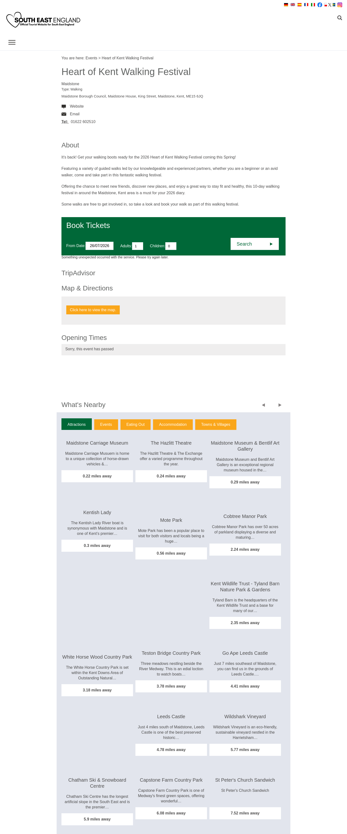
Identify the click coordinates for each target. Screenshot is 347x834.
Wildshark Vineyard (245, 716)
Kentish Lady (97, 512)
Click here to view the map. (93, 310)
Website (77, 106)
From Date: (76, 246)
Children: (157, 246)
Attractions (76, 424)
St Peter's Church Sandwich (245, 780)
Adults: (126, 246)
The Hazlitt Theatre (171, 443)
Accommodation (173, 424)
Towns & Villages (215, 424)
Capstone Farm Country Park (171, 780)
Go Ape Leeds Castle (245, 653)
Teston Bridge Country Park (171, 653)
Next (280, 405)
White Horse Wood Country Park (97, 657)
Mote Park (171, 520)
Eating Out (136, 424)
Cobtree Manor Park (245, 516)
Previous (264, 405)
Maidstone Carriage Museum (97, 443)
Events (91, 58)
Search (244, 244)
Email (75, 114)
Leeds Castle (171, 716)
